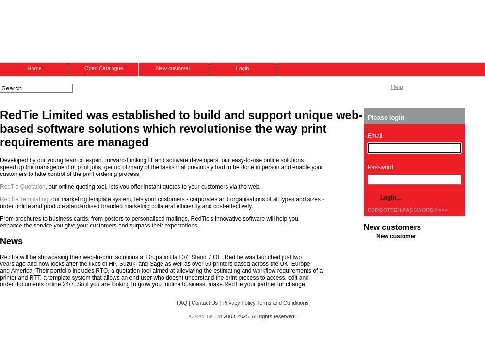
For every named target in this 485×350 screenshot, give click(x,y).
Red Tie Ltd (208, 316)
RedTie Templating (24, 199)
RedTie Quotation (23, 186)
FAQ (182, 303)
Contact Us (205, 303)
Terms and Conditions (282, 303)
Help (397, 87)
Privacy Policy (238, 303)
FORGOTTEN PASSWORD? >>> (408, 210)
